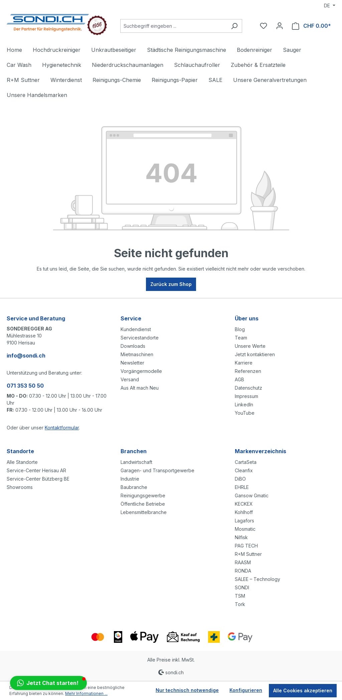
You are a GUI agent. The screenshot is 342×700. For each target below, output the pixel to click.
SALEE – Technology (257, 579)
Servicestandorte (140, 337)
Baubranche (134, 487)
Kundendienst (136, 329)
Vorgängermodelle (141, 371)
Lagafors (244, 520)
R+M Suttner (248, 554)
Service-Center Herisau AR (36, 470)
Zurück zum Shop (171, 284)
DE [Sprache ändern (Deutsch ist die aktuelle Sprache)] (327, 5)
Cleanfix (244, 470)
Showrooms (20, 487)
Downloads (133, 346)
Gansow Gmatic (252, 495)
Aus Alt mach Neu (140, 388)
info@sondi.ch (26, 355)
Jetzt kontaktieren (255, 354)
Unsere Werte (250, 346)
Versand (130, 379)
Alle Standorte (22, 462)
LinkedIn (244, 404)
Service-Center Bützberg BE (38, 479)
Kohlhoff (244, 512)
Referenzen (248, 371)
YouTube (244, 413)
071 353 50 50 (25, 385)
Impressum (246, 396)
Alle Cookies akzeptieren (302, 690)
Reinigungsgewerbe (143, 495)
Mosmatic (245, 529)
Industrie (130, 479)
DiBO (240, 479)
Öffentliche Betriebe (143, 504)
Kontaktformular (62, 427)
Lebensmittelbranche (144, 512)
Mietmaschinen (137, 354)
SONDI (242, 587)
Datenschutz (248, 388)
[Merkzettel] (263, 25)
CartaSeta (245, 462)
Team (241, 337)
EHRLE (242, 487)
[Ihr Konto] (280, 25)
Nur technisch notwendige (187, 690)
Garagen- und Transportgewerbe (157, 470)
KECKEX (244, 504)
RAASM (243, 562)
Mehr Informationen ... (86, 693)
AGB (239, 379)
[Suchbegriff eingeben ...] (173, 26)
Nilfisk (241, 537)
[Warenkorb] (311, 26)
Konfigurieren (245, 690)
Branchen (134, 451)
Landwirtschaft (136, 462)
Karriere (243, 363)
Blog (240, 329)
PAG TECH (246, 545)
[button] (48, 683)
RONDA (243, 571)
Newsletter (132, 363)
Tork (240, 604)
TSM (240, 596)
